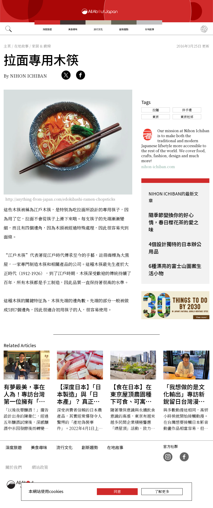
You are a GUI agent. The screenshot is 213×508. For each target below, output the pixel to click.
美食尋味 (72, 29)
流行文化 (98, 29)
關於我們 (13, 467)
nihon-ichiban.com (158, 166)
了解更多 (162, 491)
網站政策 (40, 467)
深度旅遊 (47, 29)
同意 (117, 491)
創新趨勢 (123, 29)
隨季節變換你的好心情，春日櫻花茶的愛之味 (173, 222)
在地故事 (149, 29)
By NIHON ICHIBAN (25, 76)
